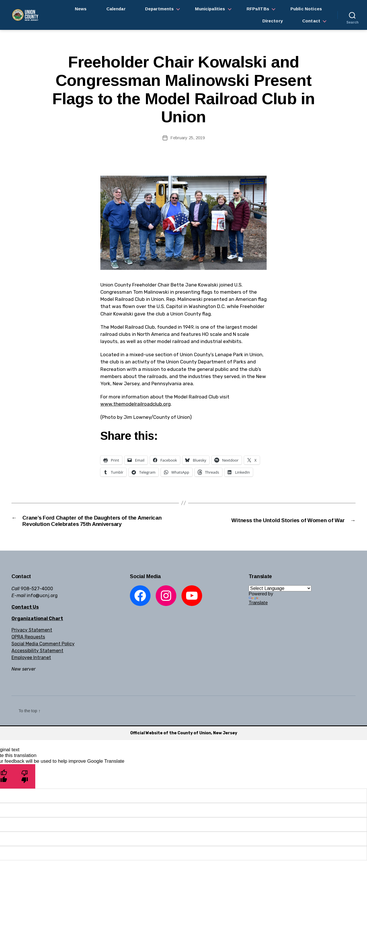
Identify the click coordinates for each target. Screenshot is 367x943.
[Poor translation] (24, 788)
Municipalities (210, 8)
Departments (159, 8)
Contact (311, 20)
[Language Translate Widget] (280, 600)
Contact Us (25, 619)
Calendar (116, 8)
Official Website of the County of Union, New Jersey (183, 745)
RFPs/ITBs (258, 8)
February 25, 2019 (187, 137)
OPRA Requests (28, 649)
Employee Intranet (31, 669)
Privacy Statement (31, 642)
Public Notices (306, 8)
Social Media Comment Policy (43, 656)
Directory (272, 20)
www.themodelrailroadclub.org (135, 404)
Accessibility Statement (37, 662)
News (81, 8)
